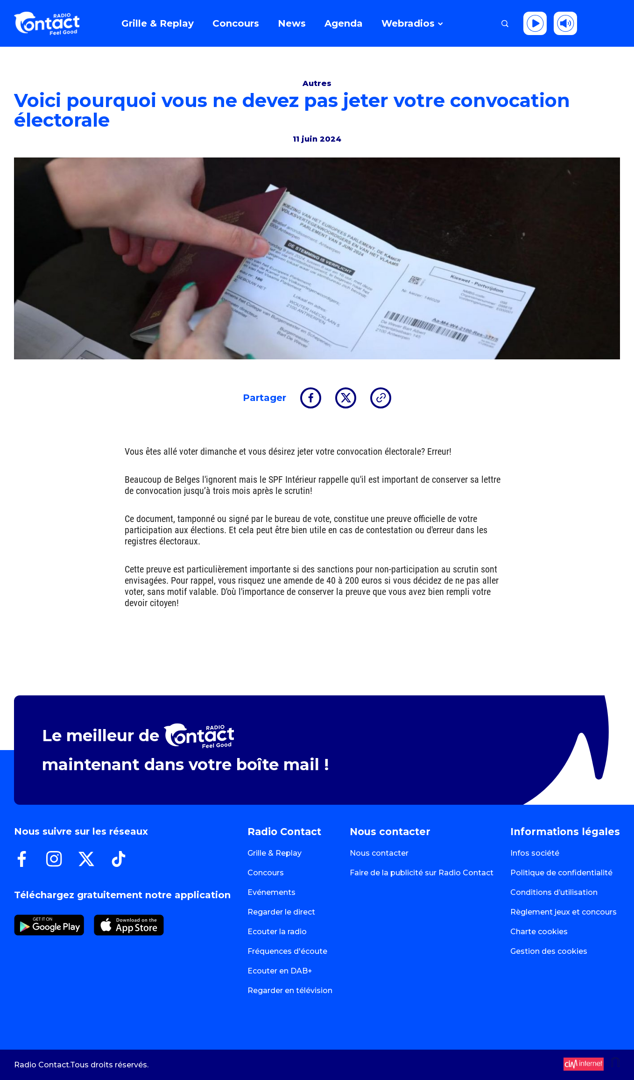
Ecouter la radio (277, 931)
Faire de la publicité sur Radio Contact (421, 872)
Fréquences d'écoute (287, 951)
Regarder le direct (281, 912)
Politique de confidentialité (561, 872)
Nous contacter (379, 853)
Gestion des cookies (548, 951)
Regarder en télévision (289, 990)
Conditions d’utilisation (554, 892)
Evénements (271, 892)
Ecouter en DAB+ (279, 970)
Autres (317, 83)
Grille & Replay (274, 853)
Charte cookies (539, 931)
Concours (265, 872)
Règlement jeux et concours (563, 912)
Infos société (534, 853)
